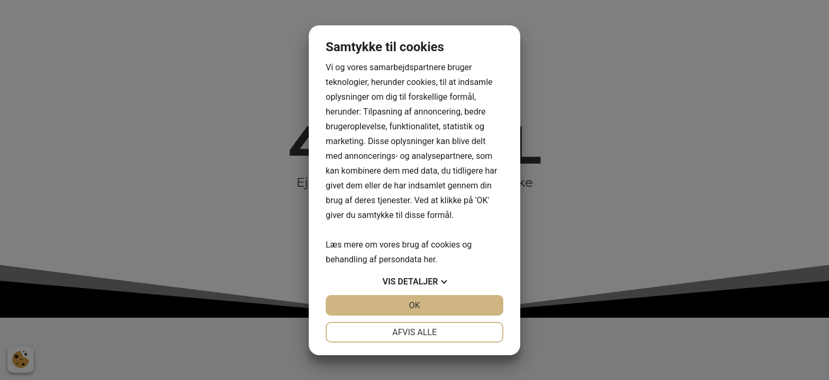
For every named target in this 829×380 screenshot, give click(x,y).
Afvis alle (414, 332)
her (429, 259)
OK (414, 305)
